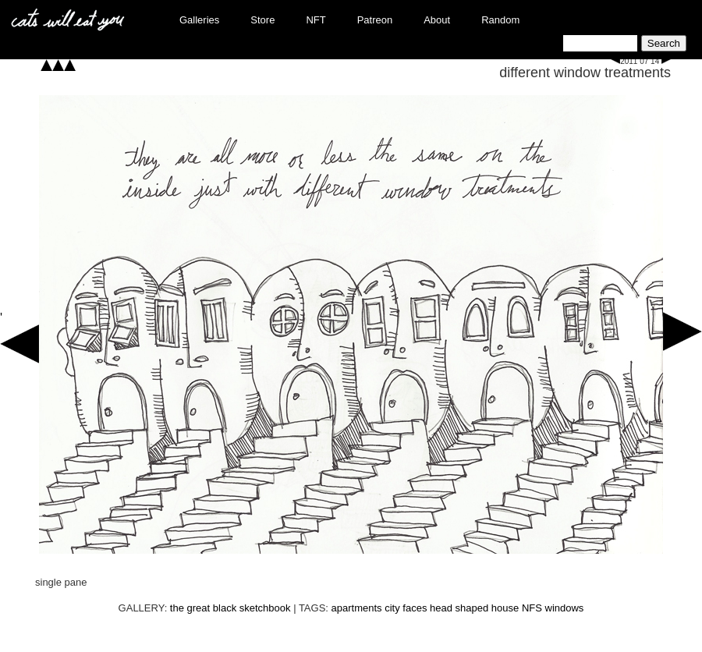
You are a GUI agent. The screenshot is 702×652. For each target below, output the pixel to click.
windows (564, 608)
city (392, 608)
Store (262, 20)
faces (414, 608)
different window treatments (585, 72)
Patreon (375, 20)
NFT (315, 20)
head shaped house (474, 608)
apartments (357, 608)
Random (500, 20)
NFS (532, 608)
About (437, 20)
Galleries (199, 20)
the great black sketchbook (230, 608)
